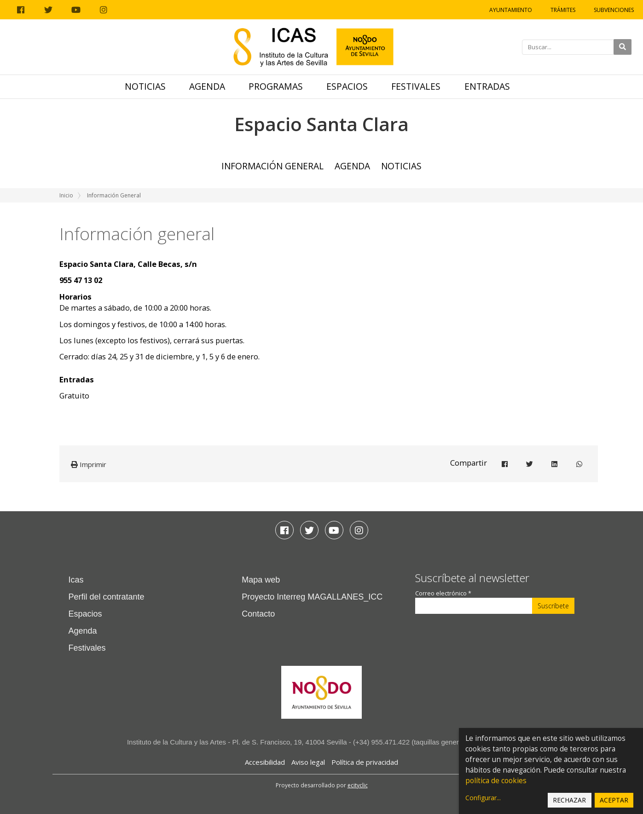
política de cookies (496, 780)
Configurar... (483, 797)
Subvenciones (614, 10)
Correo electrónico (443, 593)
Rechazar (569, 800)
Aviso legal (308, 762)
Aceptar (614, 800)
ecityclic (358, 785)
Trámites (562, 10)
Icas (76, 579)
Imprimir (88, 464)
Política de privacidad (364, 762)
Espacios (347, 86)
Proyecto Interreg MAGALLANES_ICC (312, 596)
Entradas (487, 86)
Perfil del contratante (107, 596)
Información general (272, 166)
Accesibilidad (265, 762)
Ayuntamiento (510, 10)
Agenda (207, 86)
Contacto (258, 613)
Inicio (66, 195)
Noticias (145, 86)
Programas (276, 86)
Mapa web (261, 579)
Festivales (415, 86)
